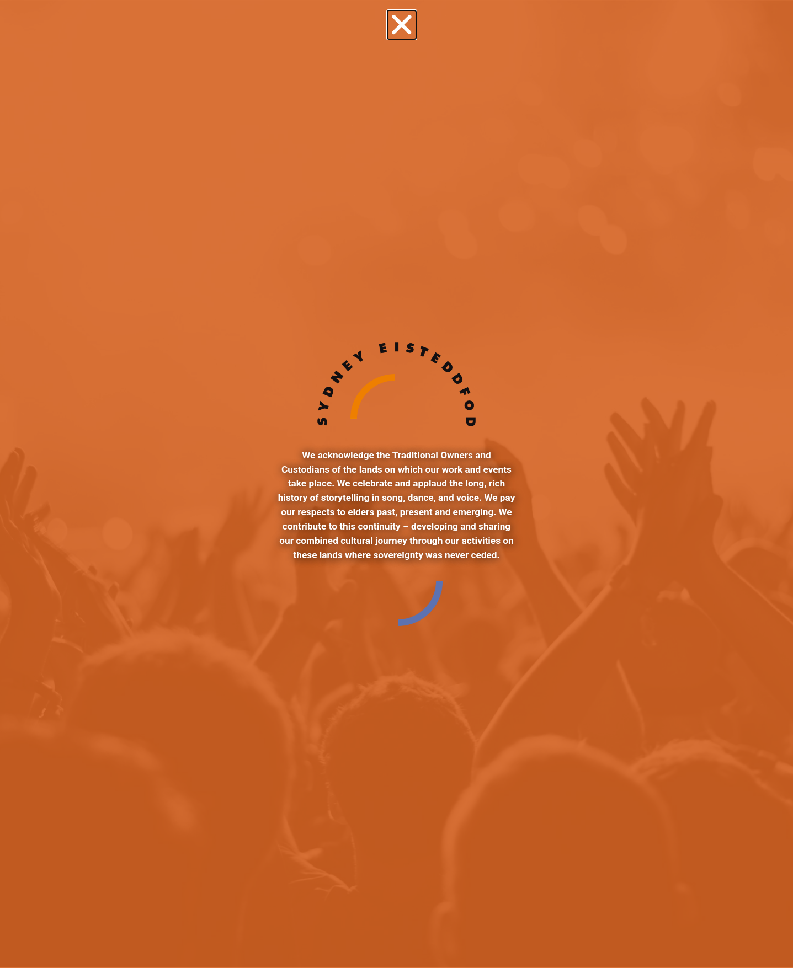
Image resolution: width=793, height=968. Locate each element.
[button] (402, 25)
